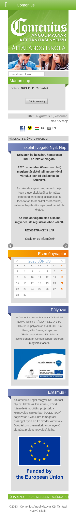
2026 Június (39, 261)
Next (65, 246)
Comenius (26, 5)
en (54, 128)
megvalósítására (39, 342)
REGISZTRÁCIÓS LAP (39, 230)
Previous (11, 246)
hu (42, 128)
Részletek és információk (39, 238)
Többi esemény (36, 101)
